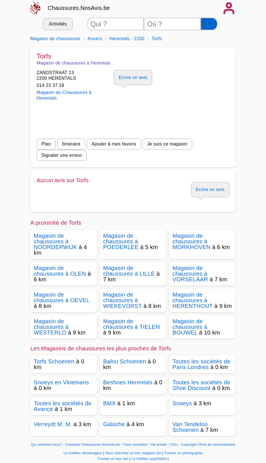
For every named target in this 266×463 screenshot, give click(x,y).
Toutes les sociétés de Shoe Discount (201, 385)
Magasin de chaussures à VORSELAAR (190, 273)
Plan (46, 144)
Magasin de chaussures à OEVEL (61, 297)
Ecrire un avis (133, 77)
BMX (109, 403)
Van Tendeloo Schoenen (190, 427)
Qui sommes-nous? (46, 445)
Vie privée (158, 445)
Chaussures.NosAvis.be (79, 8)
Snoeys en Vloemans (61, 382)
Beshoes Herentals (128, 382)
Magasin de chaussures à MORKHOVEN (191, 241)
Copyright (188, 445)
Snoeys (182, 403)
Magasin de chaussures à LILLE (129, 271)
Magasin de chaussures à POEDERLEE (121, 241)
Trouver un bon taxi (114, 459)
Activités (58, 24)
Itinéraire (71, 144)
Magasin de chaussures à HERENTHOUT (192, 300)
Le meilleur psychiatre (149, 459)
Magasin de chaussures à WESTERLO (51, 327)
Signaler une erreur (61, 155)
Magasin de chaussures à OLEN (60, 271)
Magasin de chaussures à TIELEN (131, 324)
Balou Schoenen (124, 361)
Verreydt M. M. (53, 424)
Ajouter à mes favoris (114, 144)
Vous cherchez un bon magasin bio (133, 453)
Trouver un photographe (183, 453)
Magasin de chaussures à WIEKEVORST (122, 300)
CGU (174, 445)
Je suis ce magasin (167, 144)
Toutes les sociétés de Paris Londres (201, 364)
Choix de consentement (216, 445)
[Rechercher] (209, 24)
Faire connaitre (135, 445)
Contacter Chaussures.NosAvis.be (92, 445)
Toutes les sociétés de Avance (63, 406)
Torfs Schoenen (54, 361)
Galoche (114, 424)
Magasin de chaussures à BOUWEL (189, 327)
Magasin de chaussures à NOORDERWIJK (55, 241)
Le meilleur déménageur (83, 453)
